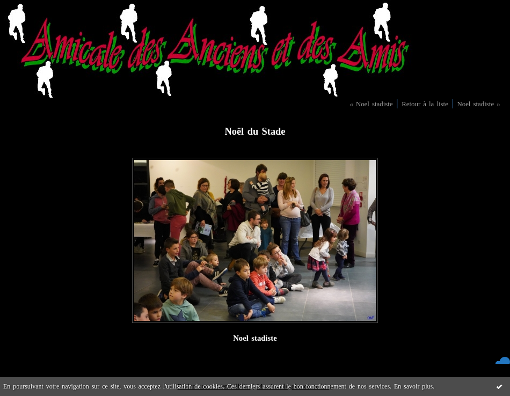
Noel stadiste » (478, 104)
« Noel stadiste (370, 104)
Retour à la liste (425, 104)
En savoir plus (413, 386)
